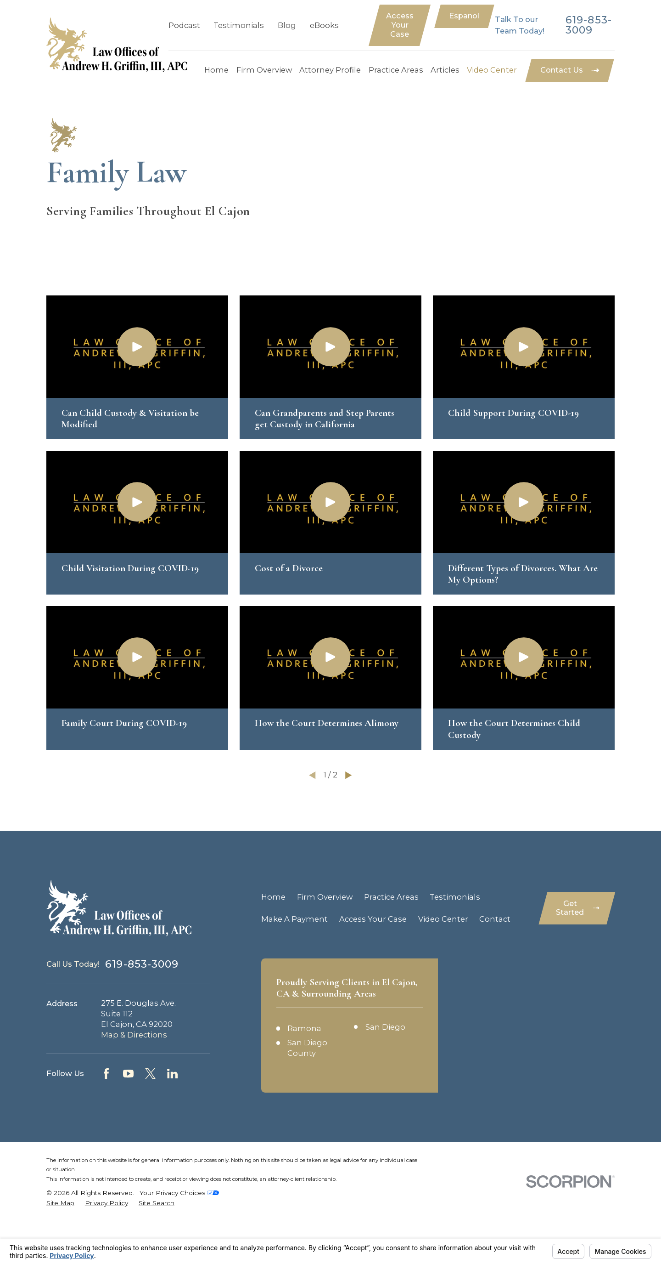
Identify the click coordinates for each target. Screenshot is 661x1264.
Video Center (443, 919)
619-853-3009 (589, 25)
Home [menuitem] (216, 69)
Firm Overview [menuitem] (264, 69)
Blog (287, 25)
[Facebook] (106, 1073)
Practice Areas (391, 896)
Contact (494, 919)
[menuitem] (60, 1203)
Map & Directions (134, 1034)
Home (273, 896)
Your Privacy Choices (179, 1192)
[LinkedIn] (172, 1073)
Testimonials (238, 25)
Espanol (464, 15)
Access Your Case (400, 25)
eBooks (324, 25)
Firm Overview (325, 896)
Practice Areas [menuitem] (396, 69)
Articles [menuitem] (445, 69)
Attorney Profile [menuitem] (330, 69)
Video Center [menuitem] (492, 69)
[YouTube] (128, 1073)
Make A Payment (294, 919)
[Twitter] (150, 1073)
